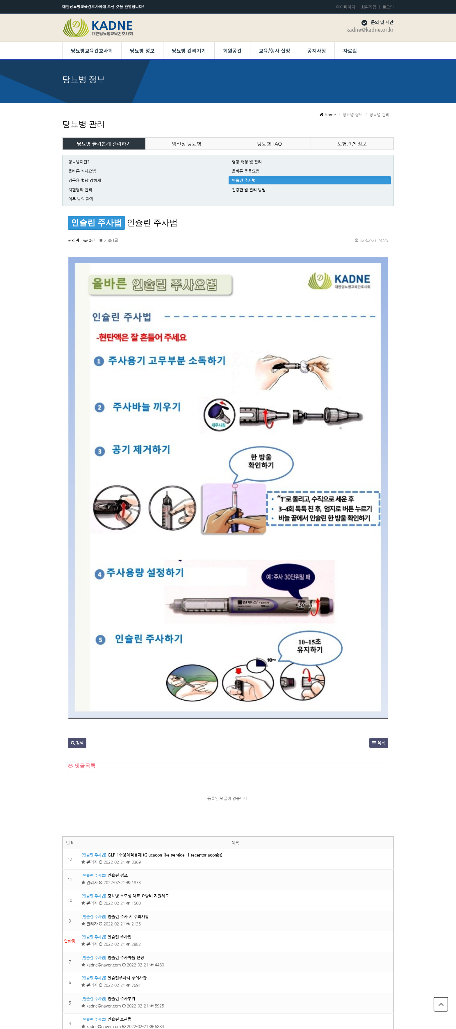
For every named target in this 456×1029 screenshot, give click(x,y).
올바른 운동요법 (245, 171)
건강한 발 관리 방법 (249, 189)
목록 (378, 583)
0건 (89, 240)
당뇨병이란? (79, 161)
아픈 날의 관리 (80, 199)
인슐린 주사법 (244, 180)
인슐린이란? (118, 921)
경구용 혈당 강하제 (84, 180)
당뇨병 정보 (142, 50)
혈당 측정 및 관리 (247, 161)
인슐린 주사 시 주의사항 (128, 756)
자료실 (350, 50)
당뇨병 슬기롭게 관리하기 (104, 144)
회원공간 (232, 50)
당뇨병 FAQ (269, 144)
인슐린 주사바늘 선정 (126, 797)
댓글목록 (81, 606)
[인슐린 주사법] (93, 695)
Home (328, 114)
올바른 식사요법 (82, 171)
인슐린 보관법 (119, 859)
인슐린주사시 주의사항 (127, 818)
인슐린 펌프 (118, 715)
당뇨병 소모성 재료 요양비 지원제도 (138, 736)
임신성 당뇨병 (186, 144)
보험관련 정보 (352, 144)
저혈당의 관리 (80, 189)
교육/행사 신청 (274, 50)
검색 (77, 583)
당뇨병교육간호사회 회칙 (379, 987)
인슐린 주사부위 (121, 838)
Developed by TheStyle (275, 1018)
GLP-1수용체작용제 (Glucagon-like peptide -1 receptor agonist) (165, 695)
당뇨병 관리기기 (189, 50)
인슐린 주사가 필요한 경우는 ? (134, 900)
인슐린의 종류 (119, 879)
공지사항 (316, 50)
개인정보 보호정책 (329, 987)
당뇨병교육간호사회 (92, 50)
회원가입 (368, 7)
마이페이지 (345, 7)
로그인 (388, 7)
